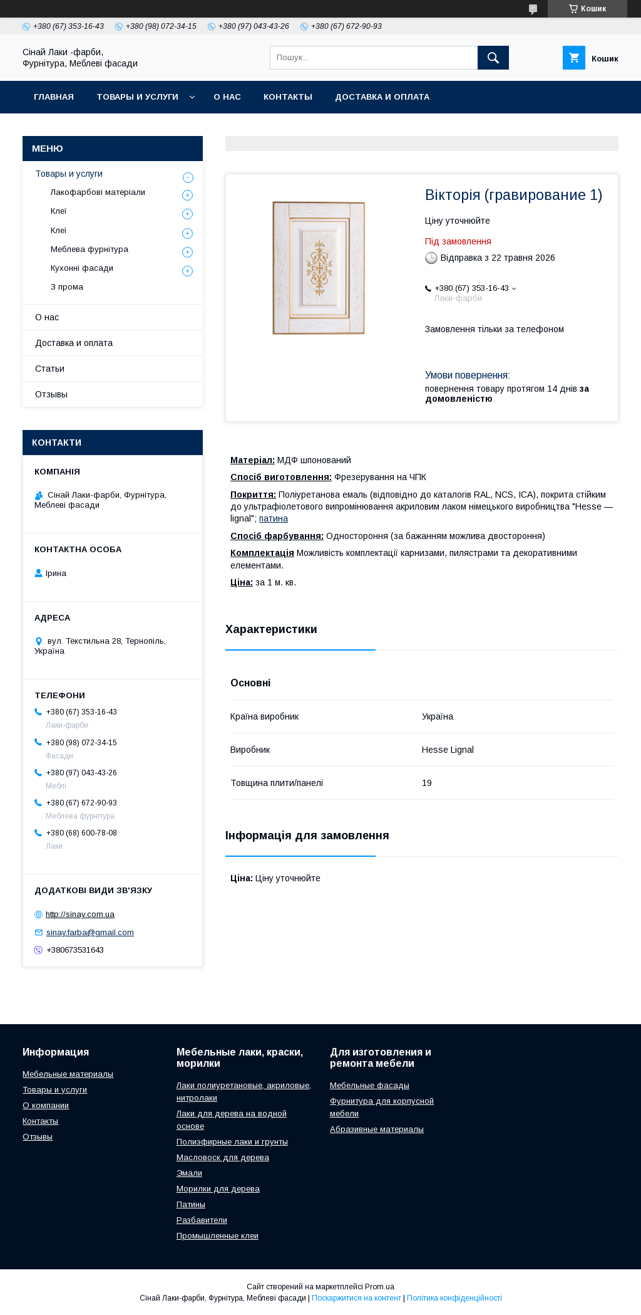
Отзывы (51, 394)
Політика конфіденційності (454, 1298)
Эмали (189, 1173)
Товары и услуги (137, 97)
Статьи (49, 369)
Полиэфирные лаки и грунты (232, 1141)
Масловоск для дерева (223, 1157)
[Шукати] (493, 58)
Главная (54, 97)
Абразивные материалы (377, 1129)
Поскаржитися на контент (356, 1298)
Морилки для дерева (218, 1188)
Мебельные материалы (68, 1074)
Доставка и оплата (382, 97)
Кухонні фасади (82, 268)
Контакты (288, 97)
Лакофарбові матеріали (98, 192)
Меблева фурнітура (89, 249)
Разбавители (202, 1220)
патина (273, 518)
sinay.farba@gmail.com (90, 932)
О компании (46, 1105)
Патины (191, 1204)
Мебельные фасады (369, 1085)
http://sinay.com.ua (80, 914)
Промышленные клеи (218, 1235)
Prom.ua (379, 1286)
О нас (227, 97)
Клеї (59, 211)
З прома (67, 286)
